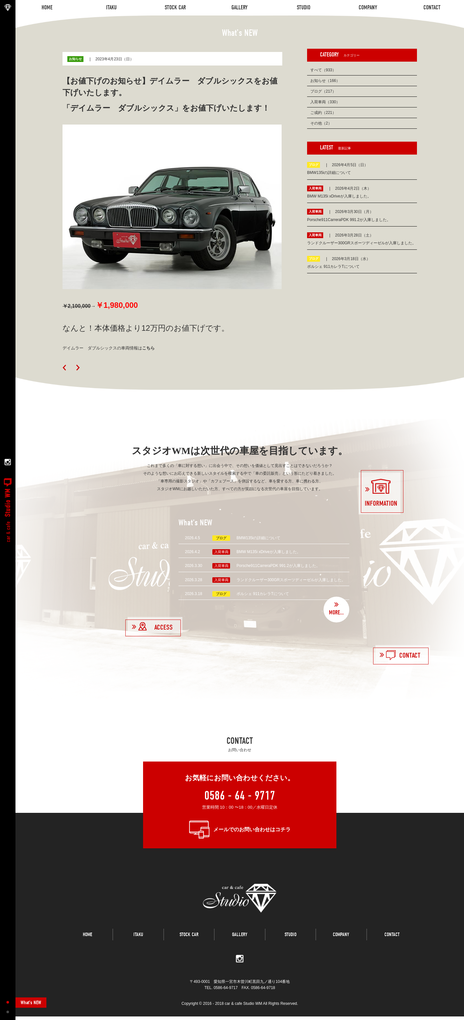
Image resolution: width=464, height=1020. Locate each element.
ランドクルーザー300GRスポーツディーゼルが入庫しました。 (291, 580)
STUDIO (290, 941)
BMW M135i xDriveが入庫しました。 (269, 552)
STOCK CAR (188, 941)
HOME (87, 941)
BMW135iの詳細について (258, 538)
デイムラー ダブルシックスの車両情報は (109, 348)
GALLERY (239, 941)
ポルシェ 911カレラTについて (263, 593)
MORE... (336, 612)
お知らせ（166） (325, 80)
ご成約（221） (323, 112)
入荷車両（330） (325, 102)
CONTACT (392, 941)
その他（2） (321, 123)
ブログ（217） (323, 91)
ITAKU (138, 941)
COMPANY (341, 941)
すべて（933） (323, 70)
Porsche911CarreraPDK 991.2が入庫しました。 (278, 565)
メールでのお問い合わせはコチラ (252, 829)
